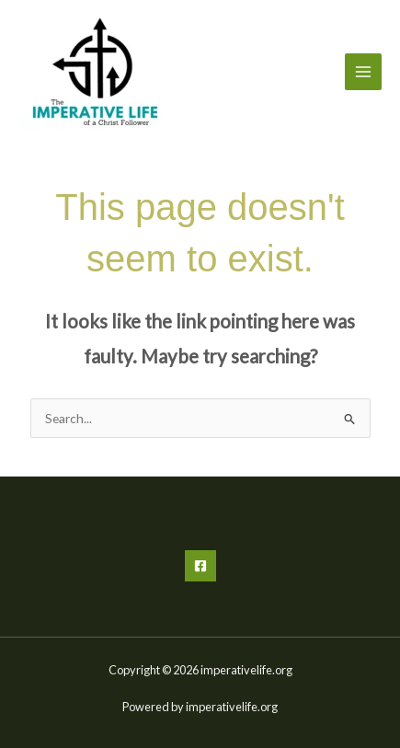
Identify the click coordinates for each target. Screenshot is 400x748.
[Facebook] (200, 565)
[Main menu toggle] (364, 72)
